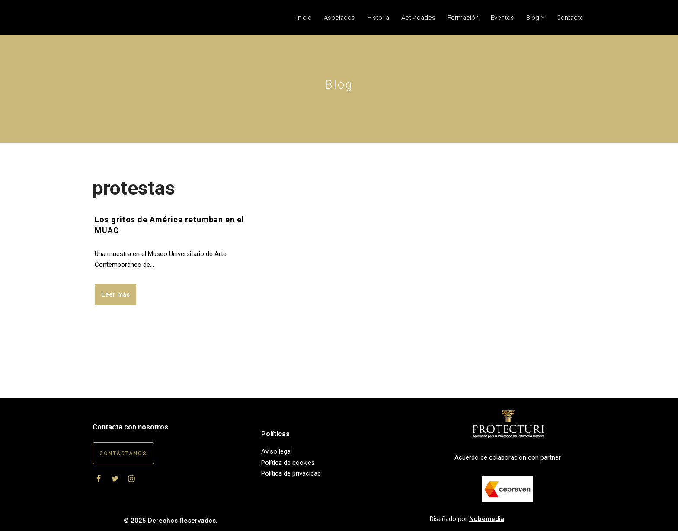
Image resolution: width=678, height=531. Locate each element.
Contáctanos (123, 454)
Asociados (339, 18)
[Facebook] (99, 479)
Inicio (304, 18)
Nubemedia (486, 519)
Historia (378, 18)
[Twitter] (115, 479)
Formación (463, 18)
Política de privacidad (291, 473)
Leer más (112, 297)
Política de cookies (288, 463)
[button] (542, 17)
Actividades (418, 18)
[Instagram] (131, 479)
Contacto (570, 18)
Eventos (502, 18)
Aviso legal (276, 451)
